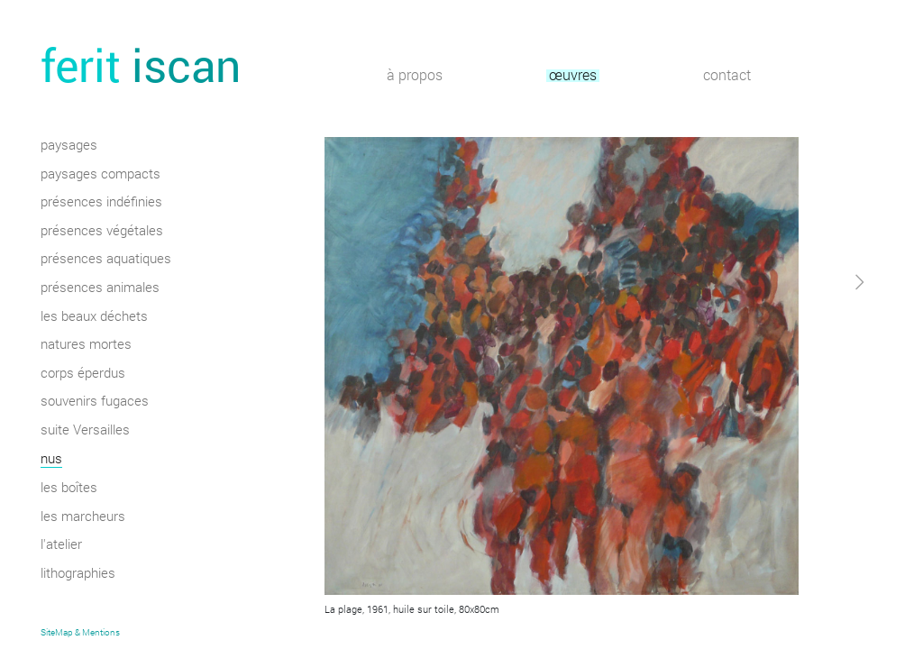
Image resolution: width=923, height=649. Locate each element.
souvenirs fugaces (95, 402)
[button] (823, 445)
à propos (415, 76)
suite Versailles (85, 431)
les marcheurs (83, 517)
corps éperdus (83, 374)
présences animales (100, 288)
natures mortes (86, 345)
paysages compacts (100, 175)
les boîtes (69, 488)
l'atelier (61, 545)
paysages (69, 146)
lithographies (78, 574)
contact (727, 76)
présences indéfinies (101, 203)
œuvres (573, 76)
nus (51, 459)
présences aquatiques (106, 259)
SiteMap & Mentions (80, 632)
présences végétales (102, 231)
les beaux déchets (94, 317)
